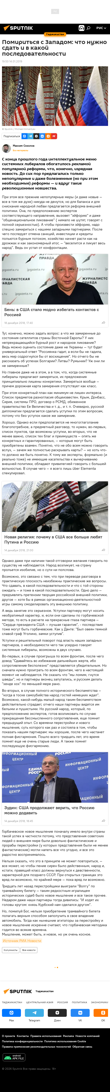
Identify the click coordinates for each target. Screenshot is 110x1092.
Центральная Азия (39, 1002)
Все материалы (20, 150)
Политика (79, 1002)
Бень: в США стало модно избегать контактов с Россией (51, 312)
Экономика (100, 1002)
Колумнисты (11, 950)
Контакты (23, 1036)
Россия (62, 1002)
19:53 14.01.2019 (12, 61)
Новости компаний (87, 1036)
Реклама (68, 1036)
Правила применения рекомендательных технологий (36, 1046)
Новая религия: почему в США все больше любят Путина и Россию (53, 539)
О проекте (8, 1036)
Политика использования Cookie (65, 1041)
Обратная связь (82, 1046)
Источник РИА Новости (22, 940)
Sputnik (9, 128)
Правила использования (45, 1036)
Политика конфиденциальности (22, 1041)
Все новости (29, 950)
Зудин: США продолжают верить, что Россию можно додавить (49, 810)
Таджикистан (12, 1002)
